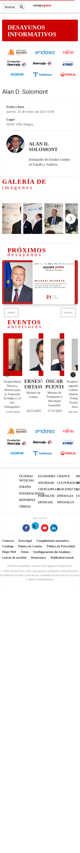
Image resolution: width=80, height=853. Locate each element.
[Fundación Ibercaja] (17, 66)
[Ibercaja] (42, 64)
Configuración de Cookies (51, 551)
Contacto (8, 540)
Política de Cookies (30, 546)
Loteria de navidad (14, 557)
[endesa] (44, 53)
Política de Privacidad (61, 546)
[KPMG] (68, 67)
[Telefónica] (42, 76)
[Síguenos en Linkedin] (53, 528)
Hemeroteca (38, 557)
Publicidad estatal (62, 557)
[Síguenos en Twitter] (35, 528)
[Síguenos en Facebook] (26, 528)
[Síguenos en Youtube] (44, 528)
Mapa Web (9, 551)
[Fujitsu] (68, 56)
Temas (24, 551)
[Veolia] (68, 77)
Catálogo (8, 546)
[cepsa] (17, 77)
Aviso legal (25, 540)
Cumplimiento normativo (52, 540)
